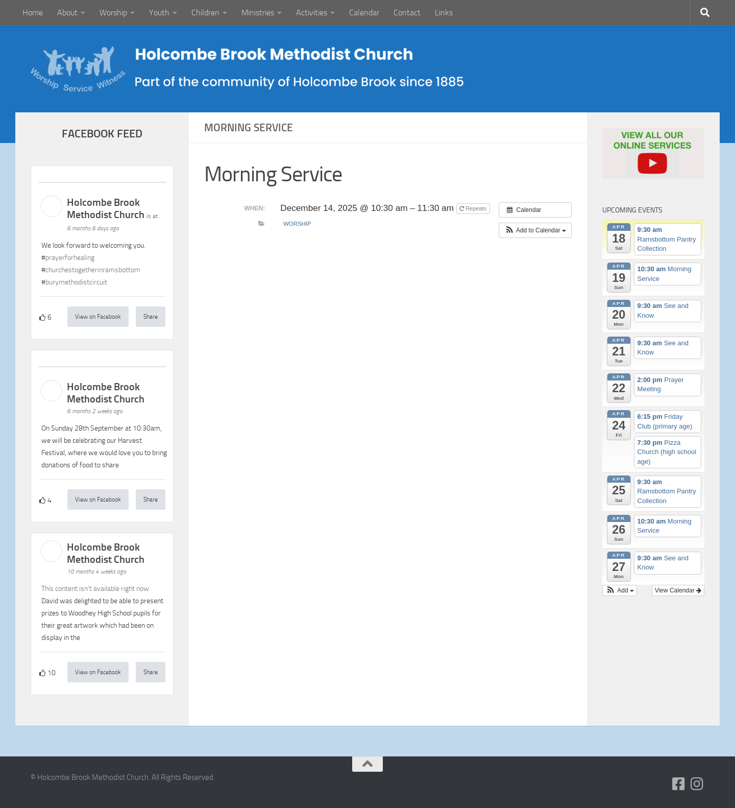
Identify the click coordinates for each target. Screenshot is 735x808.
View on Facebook (98, 316)
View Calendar (678, 590)
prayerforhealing (69, 257)
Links (444, 12)
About (67, 12)
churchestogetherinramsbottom (92, 270)
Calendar (364, 12)
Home (32, 12)
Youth (159, 12)
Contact (407, 12)
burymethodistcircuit (76, 282)
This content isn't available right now (95, 588)
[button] (535, 230)
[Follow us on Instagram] (697, 784)
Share (150, 316)
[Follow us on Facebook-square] (679, 784)
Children (205, 12)
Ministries (257, 12)
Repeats (473, 208)
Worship (113, 12)
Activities (311, 12)
